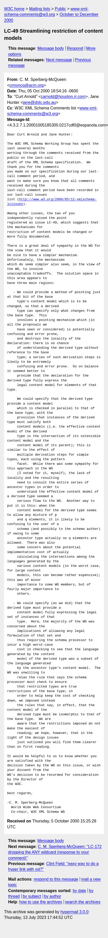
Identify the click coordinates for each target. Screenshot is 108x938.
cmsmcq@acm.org (26, 85)
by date (79, 891)
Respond (75, 48)
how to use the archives (40, 902)
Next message (59, 60)
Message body (50, 48)
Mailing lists (39, 9)
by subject (32, 896)
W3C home (14, 9)
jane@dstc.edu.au (39, 102)
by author (52, 896)
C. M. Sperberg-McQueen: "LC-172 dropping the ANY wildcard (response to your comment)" (55, 852)
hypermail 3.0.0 (74, 912)
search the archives (83, 902)
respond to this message (56, 879)
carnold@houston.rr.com (63, 96)
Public (60, 9)
